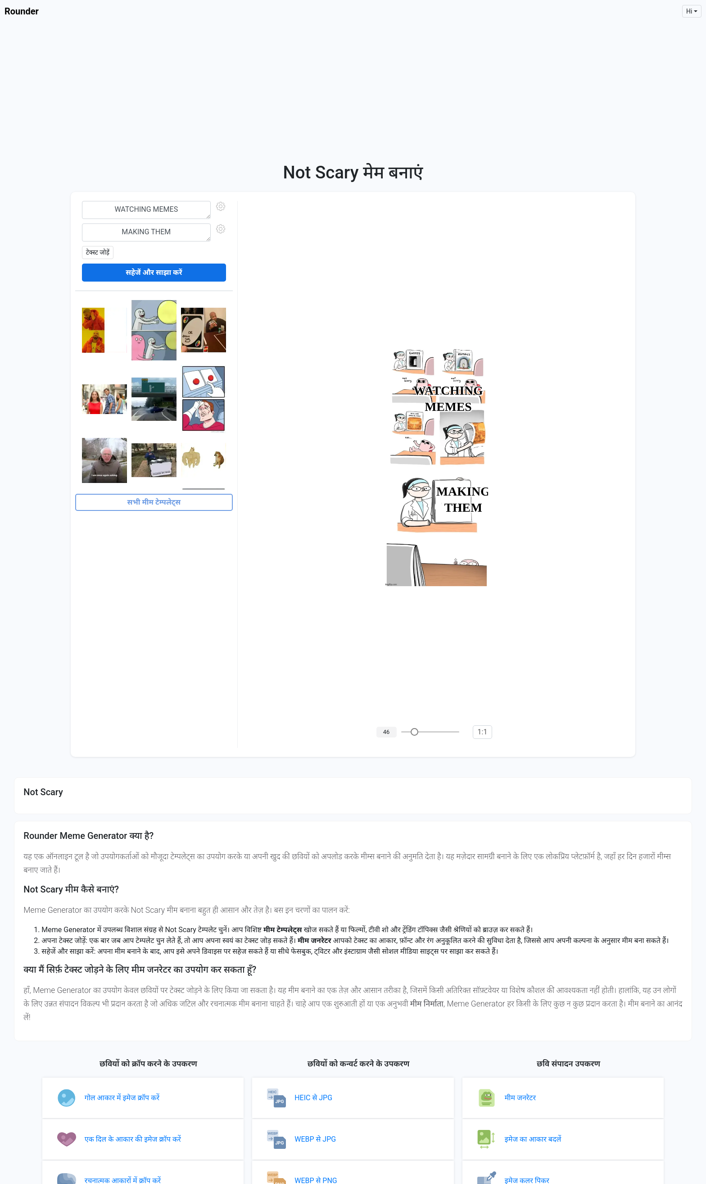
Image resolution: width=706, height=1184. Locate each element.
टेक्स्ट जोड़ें (97, 252)
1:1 (483, 732)
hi (689, 11)
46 (386, 732)
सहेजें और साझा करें (154, 272)
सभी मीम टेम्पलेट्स (154, 502)
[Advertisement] (353, 90)
